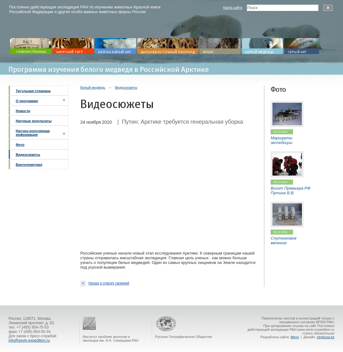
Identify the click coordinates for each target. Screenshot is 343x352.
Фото (20, 144)
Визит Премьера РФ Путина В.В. (290, 190)
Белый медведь (92, 87)
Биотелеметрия (29, 164)
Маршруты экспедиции (281, 140)
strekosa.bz (325, 337)
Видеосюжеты (28, 154)
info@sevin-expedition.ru (29, 340)
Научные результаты (33, 121)
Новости (23, 111)
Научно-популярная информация (33, 132)
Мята (295, 337)
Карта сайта (232, 7)
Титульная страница (33, 91)
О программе (27, 101)
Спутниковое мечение (283, 240)
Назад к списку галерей (104, 283)
